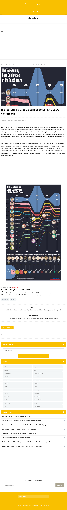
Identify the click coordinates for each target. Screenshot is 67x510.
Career (36, 370)
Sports (5, 400)
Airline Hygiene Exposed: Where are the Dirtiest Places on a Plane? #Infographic (25, 425)
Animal (5, 367)
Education (36, 376)
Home (27, 4)
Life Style (36, 393)
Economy (6, 376)
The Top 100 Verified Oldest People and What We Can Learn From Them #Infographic (26, 442)
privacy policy (22, 496)
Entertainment (7, 380)
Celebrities (5, 299)
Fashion (6, 383)
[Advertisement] (33, 46)
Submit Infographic (36, 4)
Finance (13, 299)
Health (35, 386)
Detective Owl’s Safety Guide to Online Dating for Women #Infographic (22, 446)
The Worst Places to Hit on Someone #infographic (16, 416)
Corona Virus (7, 373)
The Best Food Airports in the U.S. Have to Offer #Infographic (20, 429)
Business (6, 370)
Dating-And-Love (38, 373)
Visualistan (35, 505)
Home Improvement (39, 390)
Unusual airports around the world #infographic (16, 437)
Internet (6, 393)
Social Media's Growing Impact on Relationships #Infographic (20, 433)
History (6, 390)
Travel (35, 403)
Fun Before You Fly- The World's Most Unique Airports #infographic (21, 420)
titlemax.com (15, 287)
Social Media (37, 396)
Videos (5, 406)
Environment (37, 380)
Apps (35, 367)
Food (5, 386)
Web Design (37, 406)
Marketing (6, 396)
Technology (7, 403)
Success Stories (38, 400)
